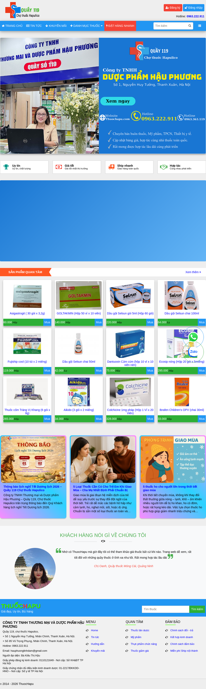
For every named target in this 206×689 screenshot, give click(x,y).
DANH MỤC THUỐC (86, 25)
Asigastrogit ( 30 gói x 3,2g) (27, 313)
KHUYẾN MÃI (56, 25)
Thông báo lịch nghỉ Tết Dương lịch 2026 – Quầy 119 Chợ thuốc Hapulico (33, 488)
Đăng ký (173, 7)
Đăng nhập (193, 7)
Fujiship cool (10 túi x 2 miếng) (27, 361)
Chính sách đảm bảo (182, 644)
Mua (47, 322)
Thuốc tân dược (140, 630)
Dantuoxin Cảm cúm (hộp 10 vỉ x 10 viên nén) (130, 363)
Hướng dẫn (97, 644)
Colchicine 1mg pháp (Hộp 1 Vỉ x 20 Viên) (130, 411)
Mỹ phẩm (136, 637)
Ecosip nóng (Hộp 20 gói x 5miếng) (181, 361)
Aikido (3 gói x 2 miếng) (79, 410)
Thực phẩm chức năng (144, 644)
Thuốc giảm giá (140, 650)
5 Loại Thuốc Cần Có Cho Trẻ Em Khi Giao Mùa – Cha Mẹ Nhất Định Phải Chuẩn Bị (102, 488)
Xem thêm (193, 272)
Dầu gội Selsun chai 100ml (182, 313)
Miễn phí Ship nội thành (184, 650)
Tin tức (95, 637)
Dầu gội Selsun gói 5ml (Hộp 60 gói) (130, 313)
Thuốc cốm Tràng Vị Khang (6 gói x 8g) (27, 411)
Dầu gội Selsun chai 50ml (78, 361)
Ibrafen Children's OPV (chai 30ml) (182, 410)
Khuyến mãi (98, 650)
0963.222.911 (195, 16)
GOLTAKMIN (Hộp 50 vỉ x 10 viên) (79, 313)
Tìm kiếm (197, 609)
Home (94, 630)
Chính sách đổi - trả (181, 630)
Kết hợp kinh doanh (181, 637)
